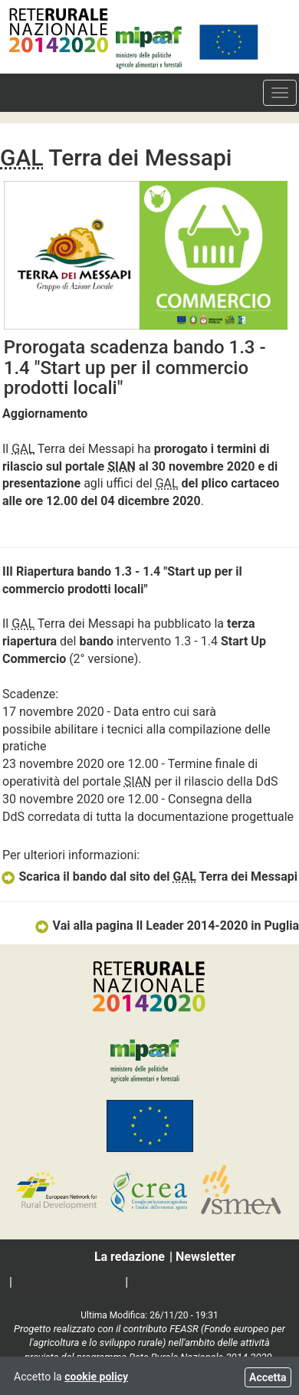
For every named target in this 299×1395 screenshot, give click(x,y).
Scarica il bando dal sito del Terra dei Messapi (148, 876)
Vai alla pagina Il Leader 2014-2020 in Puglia (166, 925)
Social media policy (68, 1282)
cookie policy (96, 1376)
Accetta (268, 1377)
